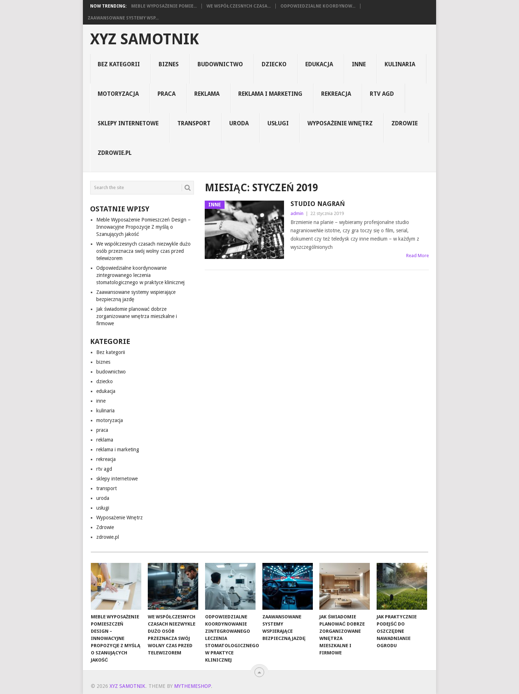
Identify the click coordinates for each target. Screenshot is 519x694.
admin (296, 213)
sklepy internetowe (128, 123)
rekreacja (336, 93)
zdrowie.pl (115, 152)
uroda (239, 123)
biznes (169, 64)
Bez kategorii (119, 64)
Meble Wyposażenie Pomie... (164, 6)
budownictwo (220, 64)
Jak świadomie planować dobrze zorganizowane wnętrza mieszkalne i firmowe (136, 316)
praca (167, 93)
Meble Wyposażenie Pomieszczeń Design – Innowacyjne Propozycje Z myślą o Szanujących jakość (143, 227)
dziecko (274, 64)
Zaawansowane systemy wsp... (123, 18)
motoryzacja (118, 93)
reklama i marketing (270, 93)
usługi (278, 123)
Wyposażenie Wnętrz (339, 123)
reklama (206, 93)
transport (193, 123)
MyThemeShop (192, 686)
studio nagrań (317, 203)
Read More (417, 255)
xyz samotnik (144, 39)
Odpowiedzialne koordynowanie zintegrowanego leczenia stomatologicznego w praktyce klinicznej (140, 275)
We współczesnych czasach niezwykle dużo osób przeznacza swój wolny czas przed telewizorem (143, 251)
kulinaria (400, 64)
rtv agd (382, 93)
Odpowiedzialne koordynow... (317, 6)
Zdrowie (404, 123)
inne (359, 64)
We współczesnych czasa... (238, 6)
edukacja (319, 64)
